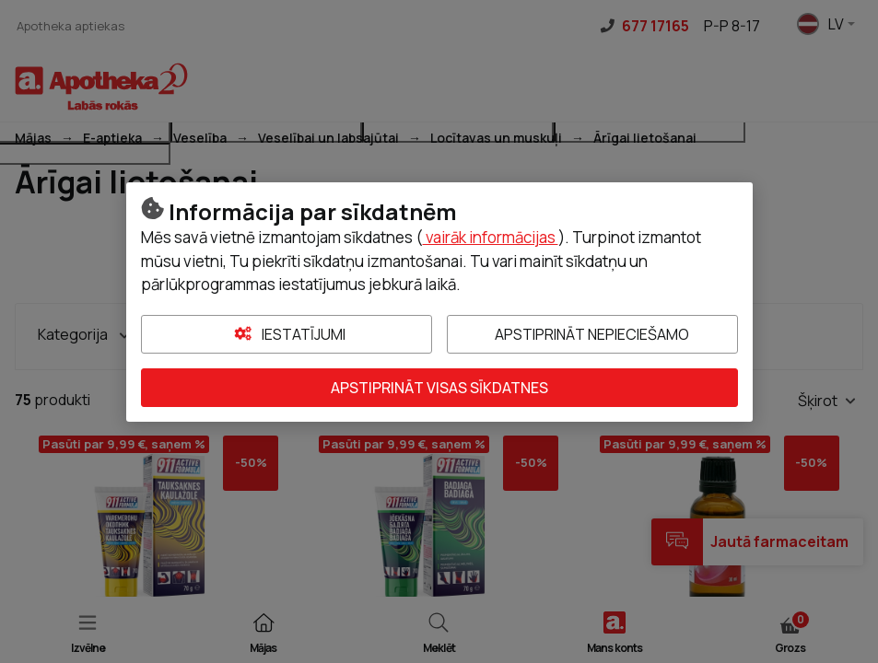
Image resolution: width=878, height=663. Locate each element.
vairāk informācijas (490, 237)
